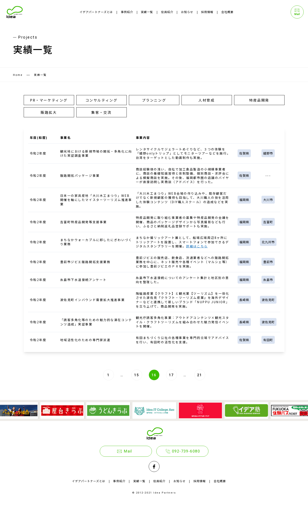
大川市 (268, 199)
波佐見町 (268, 300)
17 (171, 375)
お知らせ (187, 12)
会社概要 (227, 12)
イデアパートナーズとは (96, 12)
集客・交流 (101, 112)
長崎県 (244, 300)
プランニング (154, 100)
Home (17, 75)
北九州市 (268, 242)
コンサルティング (101, 100)
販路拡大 (49, 112)
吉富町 (268, 222)
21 (199, 375)
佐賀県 (244, 153)
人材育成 (206, 100)
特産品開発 (259, 100)
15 (136, 375)
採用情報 (207, 12)
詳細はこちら (197, 246)
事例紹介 (127, 12)
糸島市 (268, 280)
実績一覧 (147, 12)
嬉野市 (268, 153)
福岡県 (244, 199)
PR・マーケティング (49, 100)
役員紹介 (167, 12)
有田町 (268, 340)
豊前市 (268, 262)
